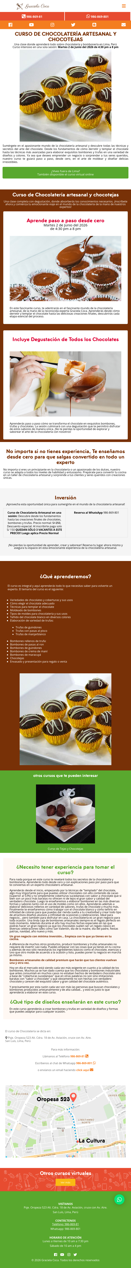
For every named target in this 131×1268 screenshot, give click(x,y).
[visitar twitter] (73, 25)
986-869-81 (77, 1056)
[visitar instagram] (52, 25)
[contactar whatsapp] (119, 1199)
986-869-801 (84, 1063)
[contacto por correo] (115, 25)
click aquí (84, 1070)
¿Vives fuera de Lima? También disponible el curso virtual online (65, 172)
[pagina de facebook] (10, 25)
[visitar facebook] (55, 1255)
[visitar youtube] (31, 25)
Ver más (65, 1182)
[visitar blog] (94, 25)
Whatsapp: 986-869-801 (65, 1229)
